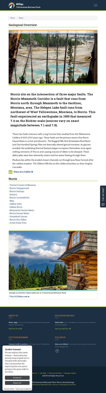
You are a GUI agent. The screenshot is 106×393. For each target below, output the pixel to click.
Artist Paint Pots (18, 222)
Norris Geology (17, 191)
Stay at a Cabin (23, 171)
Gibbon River (16, 207)
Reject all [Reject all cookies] (17, 386)
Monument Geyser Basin (22, 210)
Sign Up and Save (63, 329)
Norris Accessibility (19, 197)
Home (12, 18)
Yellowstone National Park (28, 7)
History (13, 194)
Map (12, 200)
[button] (15, 57)
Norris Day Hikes (18, 219)
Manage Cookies (70, 373)
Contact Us (33, 373)
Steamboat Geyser (18, 216)
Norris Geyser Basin (19, 213)
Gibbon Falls (16, 204)
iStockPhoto (56, 32)
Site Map (43, 373)
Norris (21, 18)
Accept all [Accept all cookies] (17, 380)
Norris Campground (19, 188)
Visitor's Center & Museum (23, 185)
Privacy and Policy (55, 373)
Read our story (15, 329)
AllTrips (19, 4)
